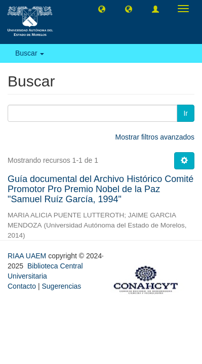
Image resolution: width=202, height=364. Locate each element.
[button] (102, 8)
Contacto (22, 286)
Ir (185, 113)
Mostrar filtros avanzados (154, 137)
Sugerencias (61, 286)
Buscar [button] (29, 53)
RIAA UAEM (28, 256)
